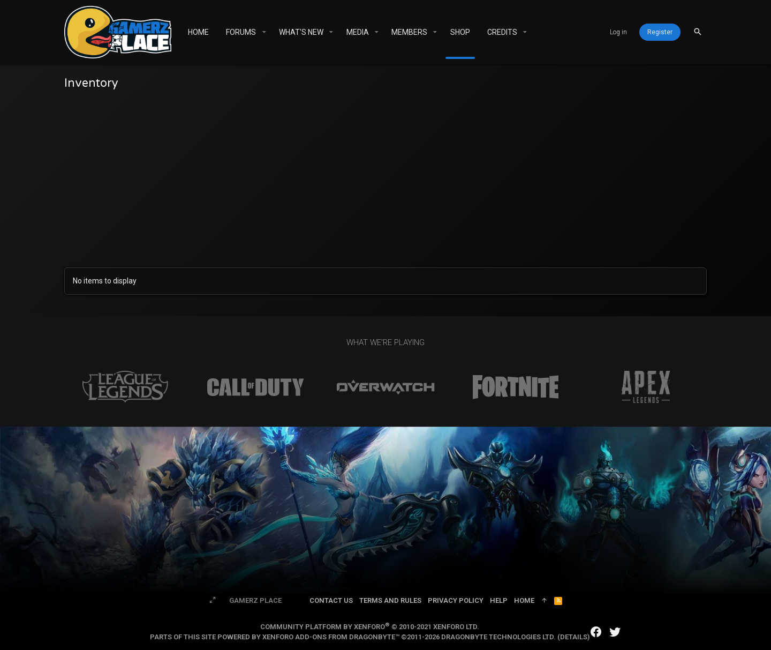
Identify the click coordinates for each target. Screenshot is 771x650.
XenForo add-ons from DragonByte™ (330, 637)
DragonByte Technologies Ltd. (498, 637)
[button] (263, 32)
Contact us (331, 600)
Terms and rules (390, 600)
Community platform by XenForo (369, 627)
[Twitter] (615, 632)
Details (573, 637)
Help (499, 600)
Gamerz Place (255, 600)
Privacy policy (455, 600)
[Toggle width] (213, 601)
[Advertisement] (385, 176)
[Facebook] (595, 632)
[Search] (698, 32)
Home (524, 600)
